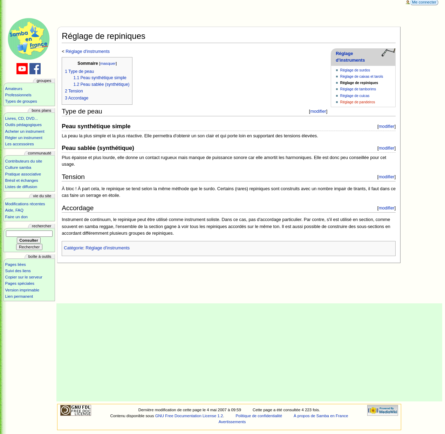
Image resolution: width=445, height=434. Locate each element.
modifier (318, 111)
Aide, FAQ (14, 210)
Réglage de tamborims (358, 89)
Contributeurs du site (23, 161)
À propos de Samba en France (321, 416)
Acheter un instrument (24, 131)
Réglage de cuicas (355, 96)
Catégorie (73, 248)
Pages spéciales (19, 283)
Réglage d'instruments (88, 51)
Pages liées (15, 264)
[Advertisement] (249, 352)
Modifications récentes (25, 204)
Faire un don (16, 217)
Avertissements (232, 422)
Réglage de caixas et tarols (361, 76)
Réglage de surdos (355, 70)
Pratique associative (23, 174)
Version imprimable (22, 290)
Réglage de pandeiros (357, 102)
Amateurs (13, 89)
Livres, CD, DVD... (21, 118)
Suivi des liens (18, 271)
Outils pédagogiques (23, 125)
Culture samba (18, 167)
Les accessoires (19, 144)
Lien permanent (19, 296)
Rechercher (41, 226)
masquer (108, 63)
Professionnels (18, 95)
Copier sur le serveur (23, 277)
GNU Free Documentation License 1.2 (189, 416)
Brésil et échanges (21, 180)
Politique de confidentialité (258, 416)
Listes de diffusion (21, 187)
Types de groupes (21, 101)
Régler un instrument (23, 138)
